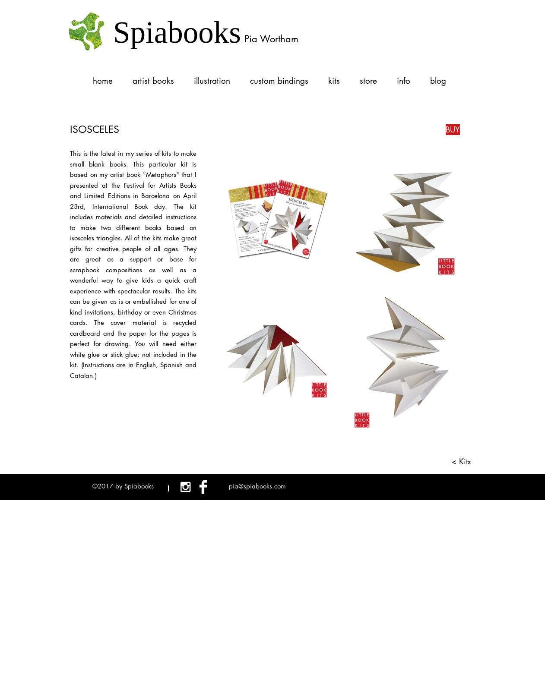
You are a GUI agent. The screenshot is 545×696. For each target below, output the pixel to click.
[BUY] (453, 129)
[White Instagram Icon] (185, 487)
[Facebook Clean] (203, 487)
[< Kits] (458, 461)
